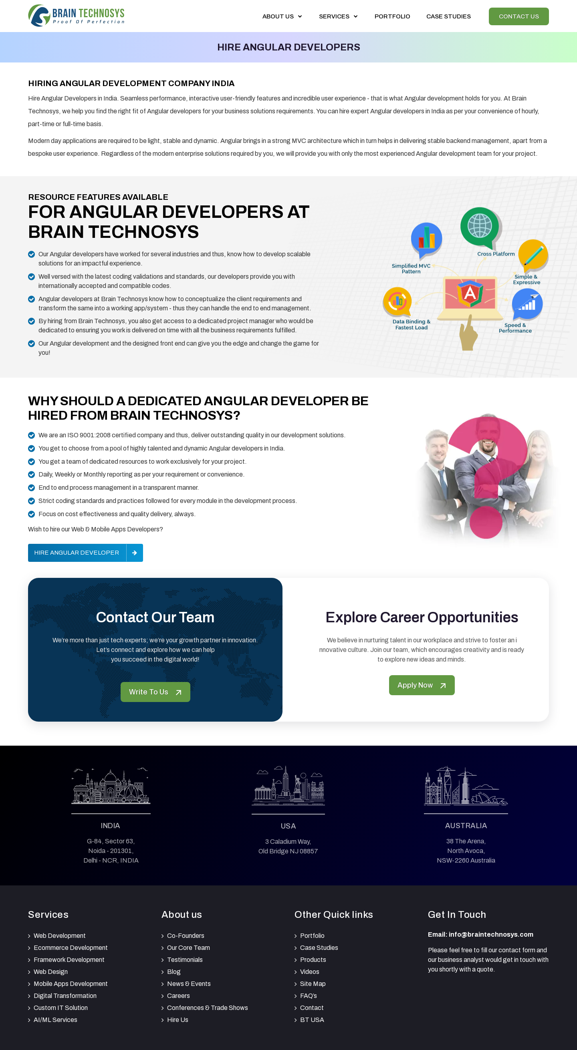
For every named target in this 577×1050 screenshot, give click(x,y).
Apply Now (421, 685)
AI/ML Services (55, 1019)
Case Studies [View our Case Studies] (448, 16)
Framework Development (69, 959)
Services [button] (339, 16)
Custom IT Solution (61, 1007)
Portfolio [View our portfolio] (392, 16)
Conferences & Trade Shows (207, 1007)
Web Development (60, 935)
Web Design (51, 971)
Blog (174, 971)
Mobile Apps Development (71, 983)
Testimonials (185, 959)
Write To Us (155, 692)
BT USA (312, 1019)
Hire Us (177, 1019)
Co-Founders (185, 935)
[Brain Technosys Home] (76, 14)
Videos (309, 971)
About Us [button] (282, 16)
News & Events (189, 983)
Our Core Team (188, 947)
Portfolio (312, 935)
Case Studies (319, 947)
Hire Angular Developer (76, 552)
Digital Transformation (65, 995)
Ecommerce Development (71, 947)
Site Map (313, 983)
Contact (312, 1007)
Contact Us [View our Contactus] (519, 16)
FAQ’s (308, 995)
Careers (178, 995)
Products (313, 959)
